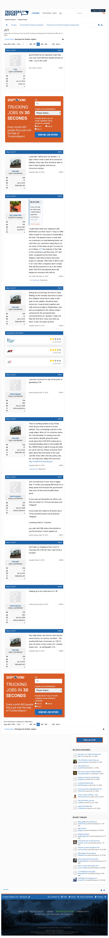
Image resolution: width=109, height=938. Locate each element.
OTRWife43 (82, 808)
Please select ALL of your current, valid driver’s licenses (44, 120)
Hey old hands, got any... (86, 800)
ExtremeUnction (83, 797)
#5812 (60, 152)
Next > (58, 44)
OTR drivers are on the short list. (89, 841)
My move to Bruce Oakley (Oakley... (90, 771)
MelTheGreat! (82, 785)
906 (53, 44)
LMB (56, 33)
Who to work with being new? (88, 866)
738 (23, 400)
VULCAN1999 (15, 215)
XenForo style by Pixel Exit (54, 930)
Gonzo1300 (82, 849)
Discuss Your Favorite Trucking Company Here (30, 33)
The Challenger (35, 280)
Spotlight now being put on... (88, 878)
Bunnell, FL (21, 230)
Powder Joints (83, 843)
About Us (22, 912)
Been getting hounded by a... (88, 822)
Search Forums (10, 20)
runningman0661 (84, 774)
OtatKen (81, 802)
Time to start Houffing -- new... (88, 795)
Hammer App (82, 912)
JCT (40, 249)
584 (46, 44)
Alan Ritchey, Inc (83, 766)
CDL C (38, 129)
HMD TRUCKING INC (85, 806)
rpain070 (81, 768)
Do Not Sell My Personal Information (53, 914)
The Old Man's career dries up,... (89, 760)
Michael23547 (83, 873)
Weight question (83, 834)
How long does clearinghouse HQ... (90, 789)
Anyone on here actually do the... (89, 847)
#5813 (60, 196)
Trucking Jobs (49, 13)
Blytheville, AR (20, 185)
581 (34, 44)
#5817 (60, 477)
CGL (15, 69)
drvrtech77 (81, 880)
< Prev (18, 44)
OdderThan (82, 824)
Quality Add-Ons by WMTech (55, 932)
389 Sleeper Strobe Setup (87, 853)
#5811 (60, 50)
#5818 (60, 542)
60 (24, 76)
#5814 (60, 288)
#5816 (60, 419)
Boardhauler (34, 469)
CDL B (49, 126)
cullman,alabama (19, 408)
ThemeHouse (68, 933)
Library (50, 912)
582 (38, 44)
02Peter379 (82, 855)
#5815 (60, 375)
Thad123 (81, 791)
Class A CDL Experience (45, 109)
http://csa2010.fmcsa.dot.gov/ (41, 461)
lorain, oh (21, 84)
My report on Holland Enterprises (89, 754)
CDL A (38, 126)
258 (23, 178)
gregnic (80, 830)
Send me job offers (48, 134)
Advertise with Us (65, 912)
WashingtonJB (83, 836)
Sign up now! (90, 740)
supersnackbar (83, 762)
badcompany (15, 394)
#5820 (60, 631)
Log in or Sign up (98, 10)
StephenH (81, 779)
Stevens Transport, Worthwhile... (89, 777)
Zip (36, 100)
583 (42, 44)
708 (23, 222)
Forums (35, 13)
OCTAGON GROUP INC (85, 783)
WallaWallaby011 (84, 861)
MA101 (80, 756)
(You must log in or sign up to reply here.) (18, 721)
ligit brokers (82, 828)
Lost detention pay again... (87, 871)
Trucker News (36, 912)
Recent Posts (22, 20)
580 (30, 44)
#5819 (60, 587)
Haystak (15, 171)
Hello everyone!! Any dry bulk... (88, 859)
